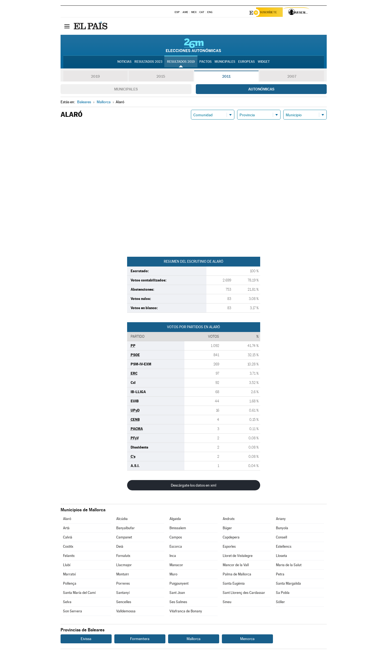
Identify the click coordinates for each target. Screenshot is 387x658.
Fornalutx (123, 556)
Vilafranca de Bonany (185, 612)
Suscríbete (271, 13)
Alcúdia (122, 520)
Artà (66, 529)
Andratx (229, 520)
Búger (227, 529)
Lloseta (281, 556)
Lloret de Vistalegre (238, 556)
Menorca (247, 639)
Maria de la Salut (288, 566)
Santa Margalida (288, 584)
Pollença (69, 584)
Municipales (126, 90)
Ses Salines (178, 603)
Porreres (123, 584)
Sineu (227, 603)
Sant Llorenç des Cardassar (244, 593)
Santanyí (123, 593)
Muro (173, 575)
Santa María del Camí (79, 593)
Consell (281, 538)
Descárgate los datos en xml (193, 486)
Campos (175, 538)
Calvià (67, 538)
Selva (67, 603)
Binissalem (177, 529)
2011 (226, 77)
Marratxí (69, 575)
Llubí (66, 566)
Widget (264, 63)
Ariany (281, 520)
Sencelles (123, 603)
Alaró (67, 520)
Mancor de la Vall (236, 566)
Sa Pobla (283, 593)
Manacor (176, 566)
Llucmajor (124, 566)
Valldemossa (126, 612)
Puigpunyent (178, 584)
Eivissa (86, 639)
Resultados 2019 (181, 63)
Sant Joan (177, 593)
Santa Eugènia (234, 584)
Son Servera (72, 612)
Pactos (205, 63)
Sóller (280, 603)
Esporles (229, 547)
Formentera (139, 639)
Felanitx (69, 556)
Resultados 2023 (148, 63)
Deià (119, 547)
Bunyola (282, 529)
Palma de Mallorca (237, 575)
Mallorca (193, 639)
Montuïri (122, 575)
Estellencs (283, 547)
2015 (160, 77)
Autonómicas (261, 90)
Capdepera (231, 538)
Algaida (175, 520)
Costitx (68, 547)
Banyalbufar (125, 529)
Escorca (175, 547)
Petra (280, 575)
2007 (291, 77)
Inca (172, 556)
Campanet (124, 538)
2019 (95, 77)
